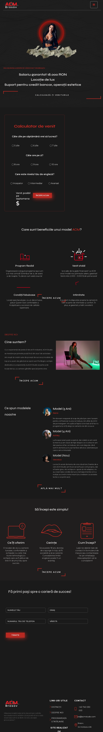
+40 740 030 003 (84, 709)
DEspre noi (57, 712)
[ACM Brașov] (11, 5)
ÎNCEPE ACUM (42, 195)
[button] (94, 4)
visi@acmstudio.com (86, 717)
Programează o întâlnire (58, 720)
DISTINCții (56, 707)
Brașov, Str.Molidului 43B (85, 725)
